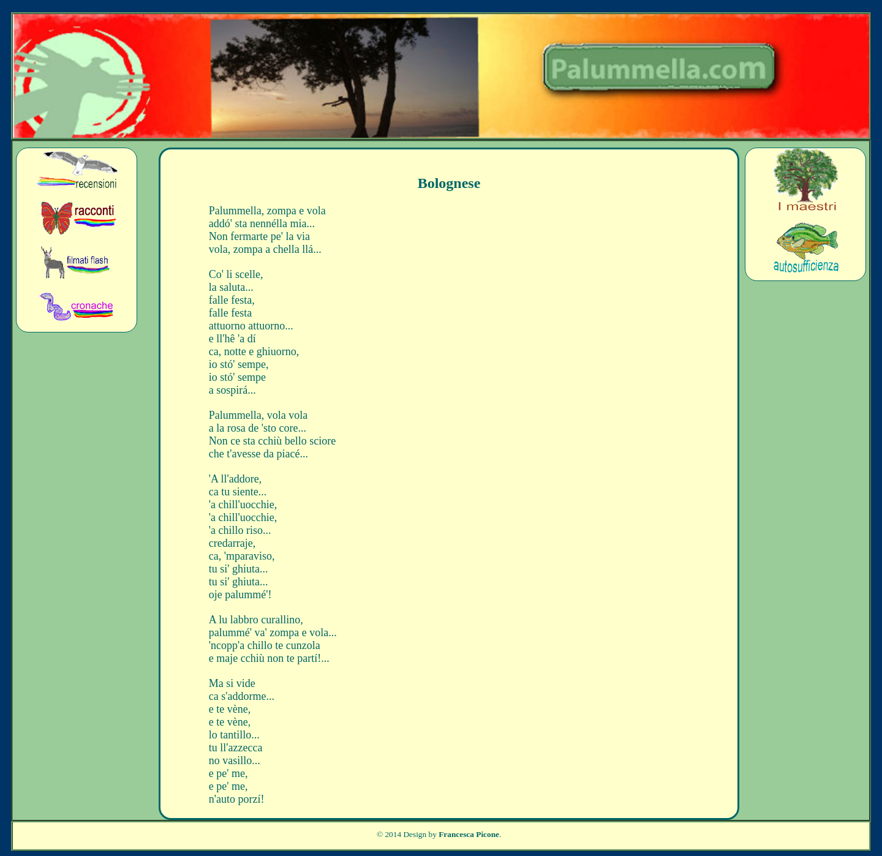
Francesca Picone (469, 834)
